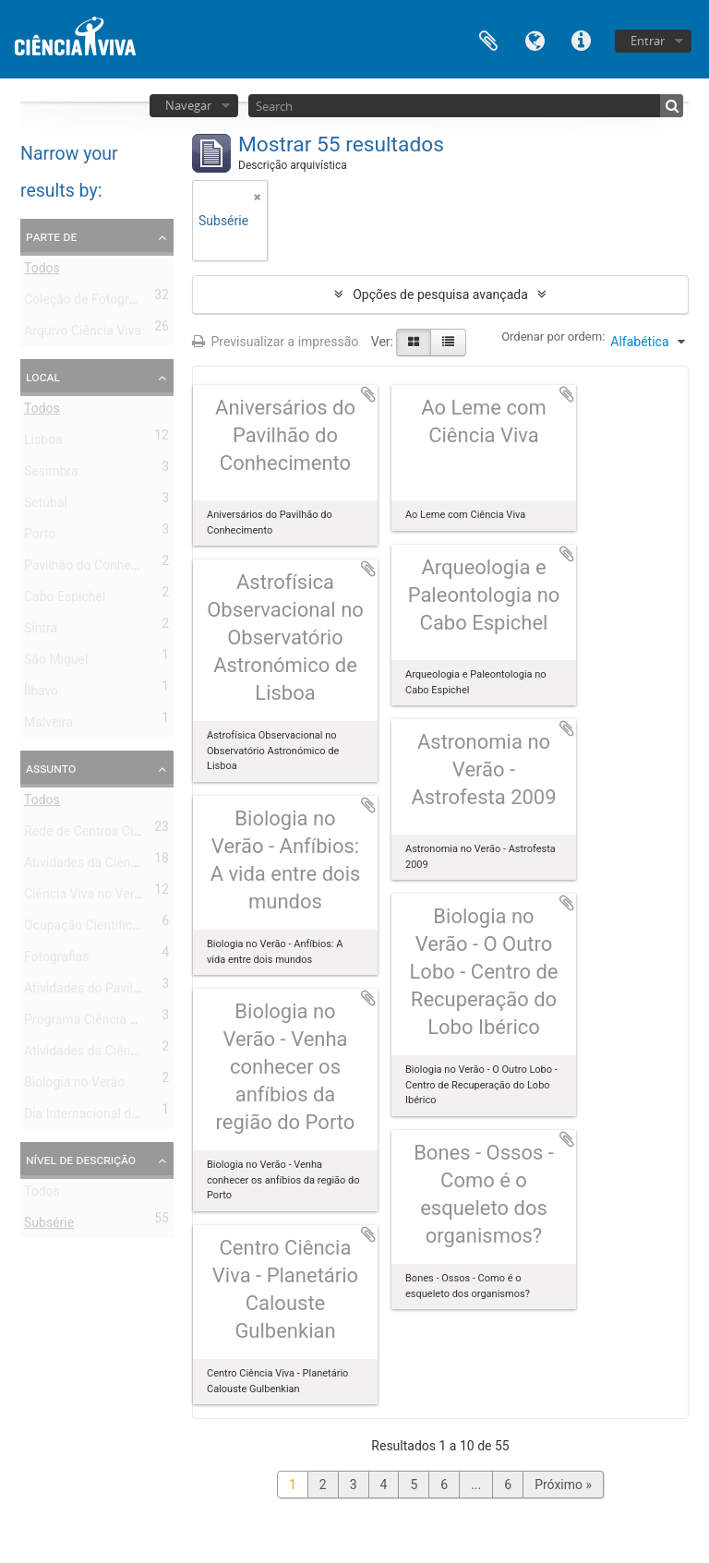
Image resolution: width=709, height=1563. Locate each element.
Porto (39, 537)
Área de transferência (488, 39)
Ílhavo (41, 694)
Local (43, 376)
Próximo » (563, 1484)
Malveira (48, 725)
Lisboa (43, 443)
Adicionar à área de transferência (368, 394)
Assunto (51, 768)
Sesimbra (51, 474)
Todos (42, 271)
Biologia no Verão (74, 1085)
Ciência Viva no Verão (86, 897)
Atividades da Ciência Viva (99, 866)
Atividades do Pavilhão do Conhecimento (141, 991)
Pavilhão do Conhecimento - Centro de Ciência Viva (170, 568)
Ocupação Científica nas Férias (113, 928)
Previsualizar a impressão (275, 341)
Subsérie (49, 1226)
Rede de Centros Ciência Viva (108, 834)
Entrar (648, 40)
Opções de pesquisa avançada (440, 294)
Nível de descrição (81, 1159)
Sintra (40, 631)
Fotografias (57, 960)
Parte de (51, 236)
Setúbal (45, 506)
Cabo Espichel (64, 600)
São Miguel (56, 662)
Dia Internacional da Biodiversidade (125, 1117)
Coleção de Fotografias (90, 302)
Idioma (534, 39)
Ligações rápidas (581, 39)
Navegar (188, 105)
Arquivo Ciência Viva (82, 334)
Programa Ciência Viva (89, 1023)
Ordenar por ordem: (553, 336)
